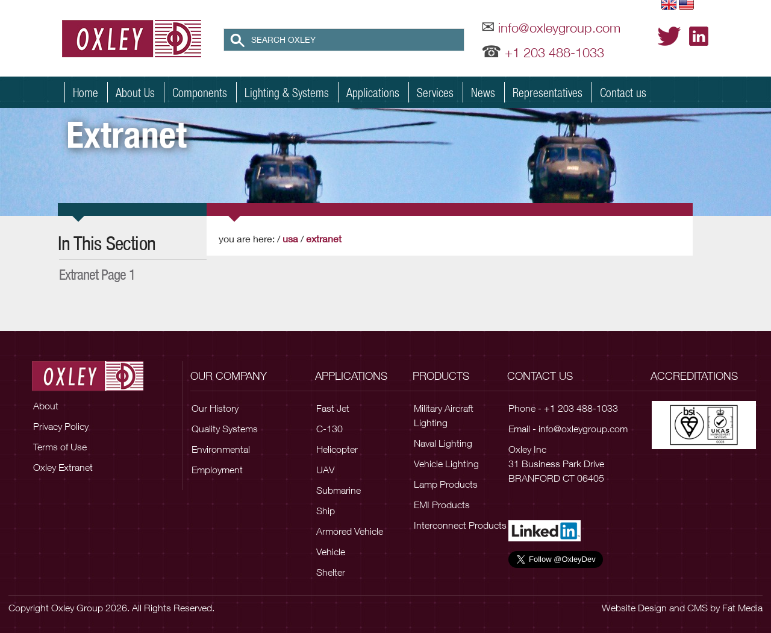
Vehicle (330, 551)
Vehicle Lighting (446, 463)
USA (290, 238)
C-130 (329, 428)
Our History (215, 408)
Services (435, 92)
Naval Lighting (443, 443)
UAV (325, 469)
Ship (325, 510)
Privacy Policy (61, 426)
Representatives (547, 92)
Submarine (338, 490)
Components (199, 92)
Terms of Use (60, 446)
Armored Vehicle (349, 531)
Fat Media (742, 607)
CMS (697, 607)
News (483, 92)
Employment (217, 469)
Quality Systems (225, 428)
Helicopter (337, 449)
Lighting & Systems (287, 92)
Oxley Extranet (63, 467)
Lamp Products (446, 484)
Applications (372, 92)
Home (85, 92)
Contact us (623, 92)
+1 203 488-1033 (554, 52)
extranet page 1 (97, 274)
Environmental (221, 449)
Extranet (324, 238)
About (45, 405)
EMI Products (442, 504)
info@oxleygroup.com (559, 28)
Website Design (634, 607)
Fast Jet (332, 408)
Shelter (330, 572)
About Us (135, 92)
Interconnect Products (460, 525)
